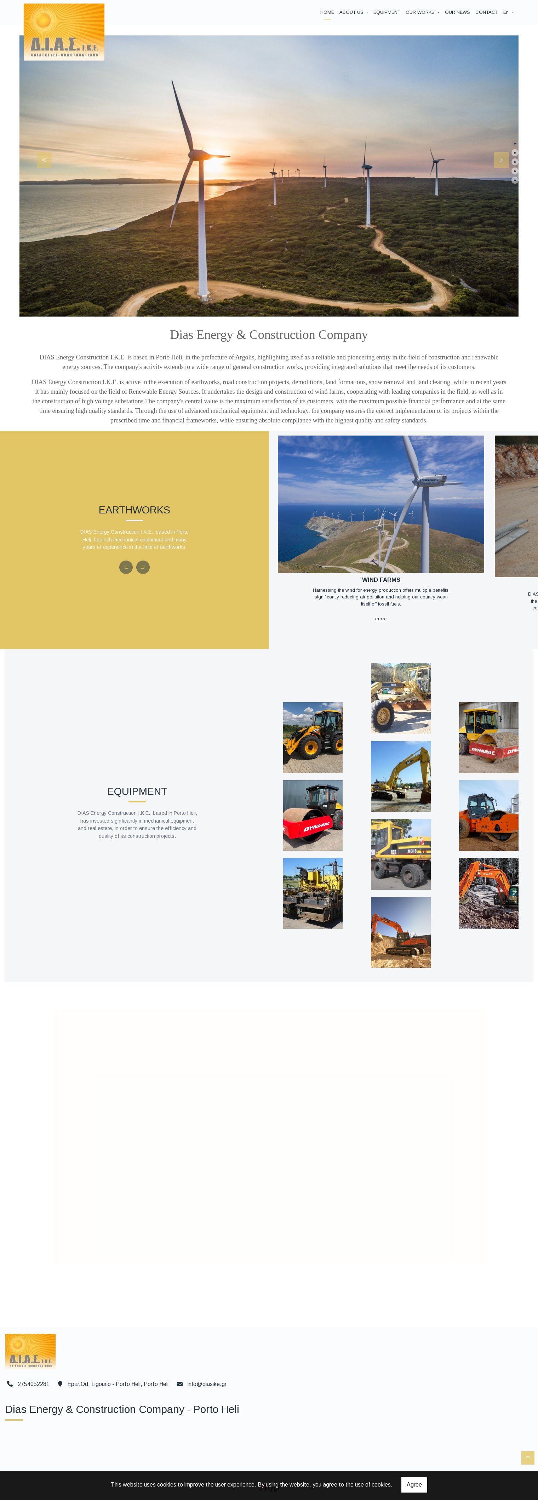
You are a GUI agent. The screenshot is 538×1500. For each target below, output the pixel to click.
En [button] (506, 12)
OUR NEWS (457, 12)
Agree (414, 1485)
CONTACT (486, 12)
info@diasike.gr (207, 1382)
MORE (371, 604)
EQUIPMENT (386, 12)
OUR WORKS (421, 12)
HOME (327, 12)
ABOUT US (352, 12)
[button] (40, 158)
